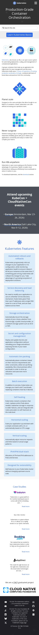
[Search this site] (19, 28)
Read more (25, 506)
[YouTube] (6, 601)
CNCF (15, 582)
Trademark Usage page (19, 623)
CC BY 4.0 (21, 605)
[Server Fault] (5, 610)
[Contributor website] (33, 601)
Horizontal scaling (19, 419)
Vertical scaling (20, 435)
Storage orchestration (19, 313)
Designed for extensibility (19, 465)
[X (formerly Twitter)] (6, 622)
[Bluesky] (6, 618)
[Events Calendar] (33, 614)
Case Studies (19, 486)
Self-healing (19, 397)
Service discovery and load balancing (20, 289)
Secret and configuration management (19, 334)
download (26, 174)
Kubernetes (5, 60)
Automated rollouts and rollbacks (19, 257)
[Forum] (6, 606)
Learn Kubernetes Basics (20, 34)
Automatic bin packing (19, 356)
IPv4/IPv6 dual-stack (19, 451)
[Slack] (33, 610)
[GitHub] (33, 606)
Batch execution (19, 381)
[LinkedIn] (6, 614)
